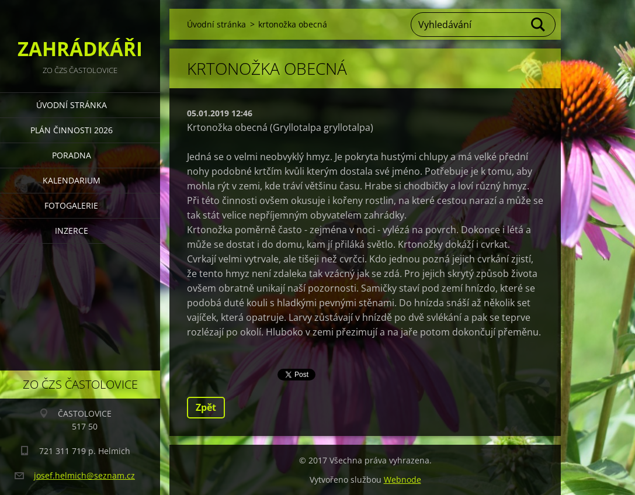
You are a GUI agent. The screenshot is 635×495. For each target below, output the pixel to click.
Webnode (402, 479)
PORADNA (71, 155)
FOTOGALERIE (71, 205)
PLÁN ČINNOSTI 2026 (71, 130)
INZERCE (71, 230)
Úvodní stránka (71, 104)
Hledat (538, 24)
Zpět (206, 407)
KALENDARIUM (71, 180)
